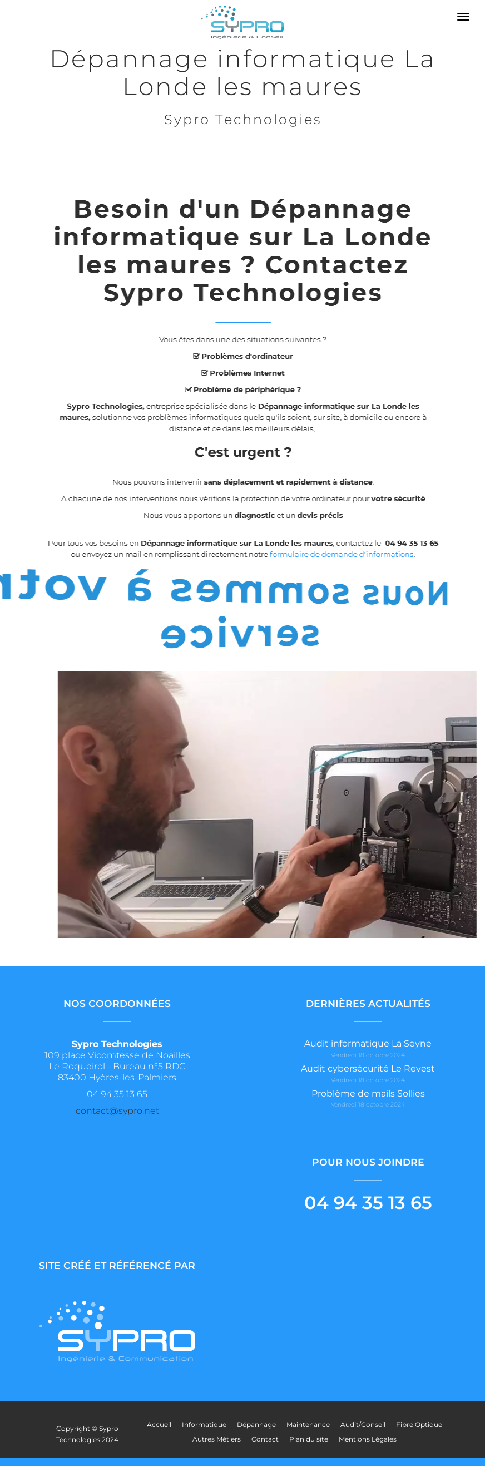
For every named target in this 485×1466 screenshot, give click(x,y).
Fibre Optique (419, 1424)
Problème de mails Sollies (368, 1093)
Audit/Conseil (362, 1424)
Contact (265, 1439)
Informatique (204, 1424)
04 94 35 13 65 (368, 1202)
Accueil (159, 1424)
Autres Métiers (216, 1439)
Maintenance (308, 1424)
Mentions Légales (368, 1439)
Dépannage (256, 1424)
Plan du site (308, 1439)
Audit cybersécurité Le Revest (368, 1068)
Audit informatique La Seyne (368, 1043)
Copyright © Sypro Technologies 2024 (87, 1434)
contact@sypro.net (117, 1110)
